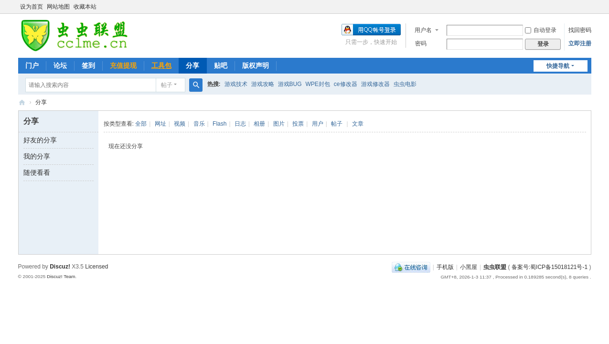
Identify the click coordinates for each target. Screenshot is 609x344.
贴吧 (220, 65)
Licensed (96, 266)
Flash (219, 123)
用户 (317, 123)
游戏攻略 (262, 84)
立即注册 (579, 43)
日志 (240, 123)
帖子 (166, 85)
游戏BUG (290, 84)
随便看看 (36, 172)
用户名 (423, 30)
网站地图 (58, 6)
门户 (32, 65)
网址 (160, 123)
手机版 (445, 267)
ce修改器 (345, 84)
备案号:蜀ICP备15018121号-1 (550, 267)
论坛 (60, 65)
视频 (179, 123)
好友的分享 (40, 140)
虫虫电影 (405, 84)
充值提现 (123, 65)
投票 (298, 123)
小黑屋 (468, 267)
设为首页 (31, 6)
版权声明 (255, 65)
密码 (421, 43)
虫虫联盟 (22, 102)
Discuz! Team (61, 276)
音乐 (199, 123)
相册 (259, 123)
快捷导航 (557, 66)
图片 (279, 123)
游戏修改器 (375, 84)
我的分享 (36, 156)
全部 (141, 123)
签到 (88, 65)
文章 (357, 123)
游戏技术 (235, 84)
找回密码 (579, 30)
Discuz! (60, 266)
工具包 (161, 65)
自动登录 (540, 30)
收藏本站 (85, 6)
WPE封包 (318, 84)
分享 (192, 65)
